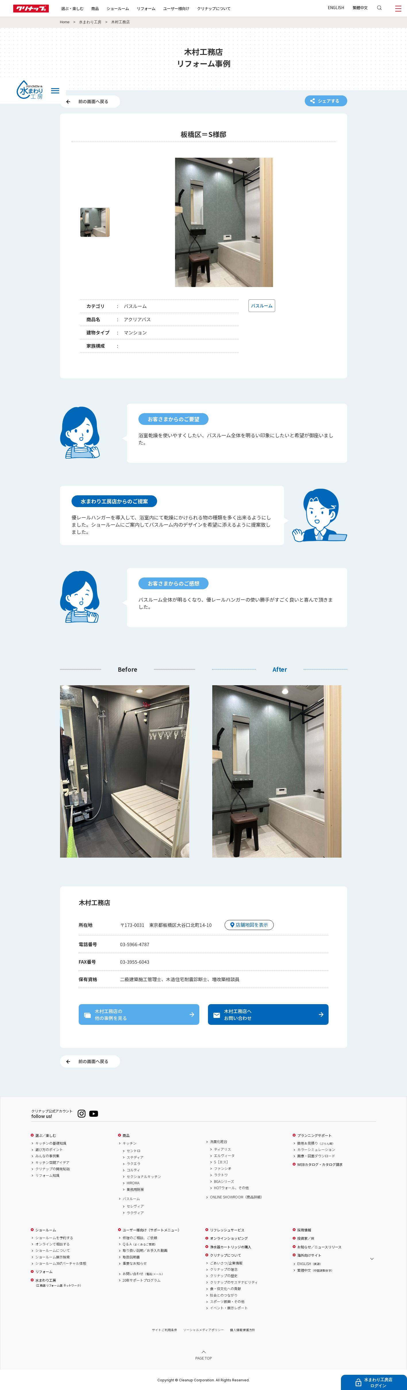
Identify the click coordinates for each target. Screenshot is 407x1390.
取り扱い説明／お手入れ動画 (145, 1250)
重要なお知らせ (135, 1263)
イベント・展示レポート (229, 1308)
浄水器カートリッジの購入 (230, 1247)
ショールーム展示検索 (52, 1257)
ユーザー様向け (176, 8)
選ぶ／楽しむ (45, 1135)
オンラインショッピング (229, 1238)
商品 (126, 1135)
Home (65, 22)
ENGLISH (336, 7)
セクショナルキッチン (144, 1176)
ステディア (135, 1157)
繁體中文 (360, 7)
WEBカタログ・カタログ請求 (320, 1164)
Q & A (140, 1244)
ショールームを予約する (54, 1237)
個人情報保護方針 (242, 1330)
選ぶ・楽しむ (72, 8)
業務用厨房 (135, 1189)
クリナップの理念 (224, 1269)
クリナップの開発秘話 (52, 1168)
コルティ (133, 1170)
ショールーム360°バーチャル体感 (60, 1263)
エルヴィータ (224, 1155)
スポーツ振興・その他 (227, 1301)
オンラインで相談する (52, 1244)
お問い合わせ (144, 1273)
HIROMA (133, 1183)
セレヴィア (135, 1206)
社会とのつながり (224, 1295)
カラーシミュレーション (316, 1149)
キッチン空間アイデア (52, 1162)
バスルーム (131, 1198)
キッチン (129, 1143)
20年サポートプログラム (142, 1280)
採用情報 (304, 1230)
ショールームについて (52, 1250)
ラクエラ (133, 1163)
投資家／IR (305, 1238)
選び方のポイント (49, 1149)
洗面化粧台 (218, 1141)
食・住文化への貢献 (225, 1288)
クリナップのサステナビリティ (234, 1282)
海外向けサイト (309, 1255)
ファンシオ (222, 1168)
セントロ (133, 1150)
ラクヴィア (135, 1212)
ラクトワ (221, 1175)
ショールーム (118, 8)
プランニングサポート (314, 1135)
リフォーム (146, 8)
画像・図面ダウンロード (316, 1156)
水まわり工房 (90, 22)
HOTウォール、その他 (231, 1187)
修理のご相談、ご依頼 (140, 1237)
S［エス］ (222, 1162)
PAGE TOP (203, 1358)
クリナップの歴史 (224, 1275)
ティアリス (222, 1149)
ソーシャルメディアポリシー (203, 1330)
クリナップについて (214, 8)
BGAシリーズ (224, 1181)
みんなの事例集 (47, 1156)
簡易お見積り (316, 1143)
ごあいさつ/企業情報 (226, 1263)
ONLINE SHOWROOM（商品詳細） (237, 1197)
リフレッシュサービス (227, 1230)
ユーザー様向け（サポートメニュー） (152, 1230)
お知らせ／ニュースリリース (319, 1247)
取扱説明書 (131, 1257)
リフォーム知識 (47, 1175)
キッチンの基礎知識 (50, 1143)
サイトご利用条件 (164, 1330)
